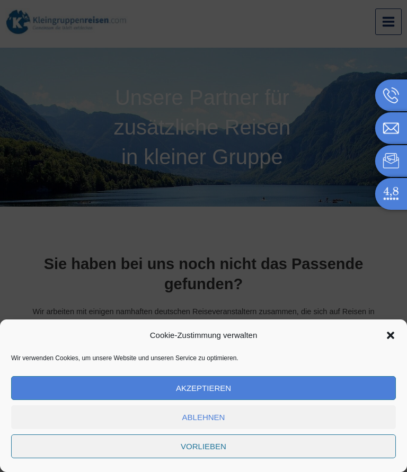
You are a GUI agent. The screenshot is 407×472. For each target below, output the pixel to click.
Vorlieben (203, 446)
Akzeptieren (203, 388)
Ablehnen (203, 417)
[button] (390, 335)
